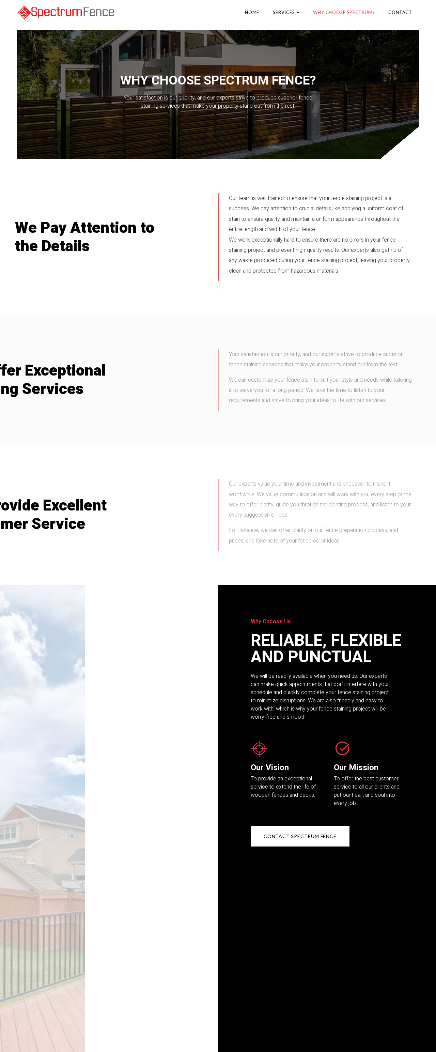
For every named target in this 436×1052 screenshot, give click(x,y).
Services (286, 12)
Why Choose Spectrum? (344, 12)
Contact (400, 12)
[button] (300, 836)
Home (252, 12)
